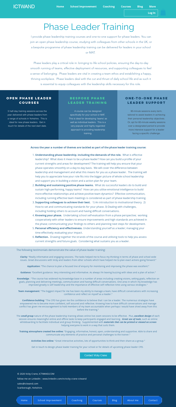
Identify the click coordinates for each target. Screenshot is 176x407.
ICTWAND (24, 7)
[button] (163, 12)
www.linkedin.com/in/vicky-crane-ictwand (64, 378)
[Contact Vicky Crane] (95, 355)
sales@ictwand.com (27, 383)
